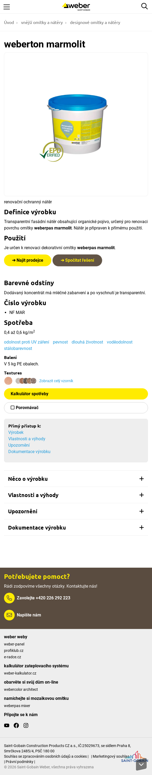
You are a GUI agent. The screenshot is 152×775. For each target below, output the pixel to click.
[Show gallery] (76, 124)
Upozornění (19, 445)
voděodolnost (119, 342)
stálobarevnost (18, 348)
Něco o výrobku (76, 478)
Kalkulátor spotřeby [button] (29, 393)
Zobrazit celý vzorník (56, 381)
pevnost (60, 342)
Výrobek (16, 432)
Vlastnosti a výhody (26, 438)
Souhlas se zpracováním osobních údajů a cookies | (46, 756)
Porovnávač (27, 407)
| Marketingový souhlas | (111, 756)
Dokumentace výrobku (29, 451)
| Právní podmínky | (19, 762)
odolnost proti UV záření (26, 342)
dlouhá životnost (87, 342)
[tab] (76, 479)
